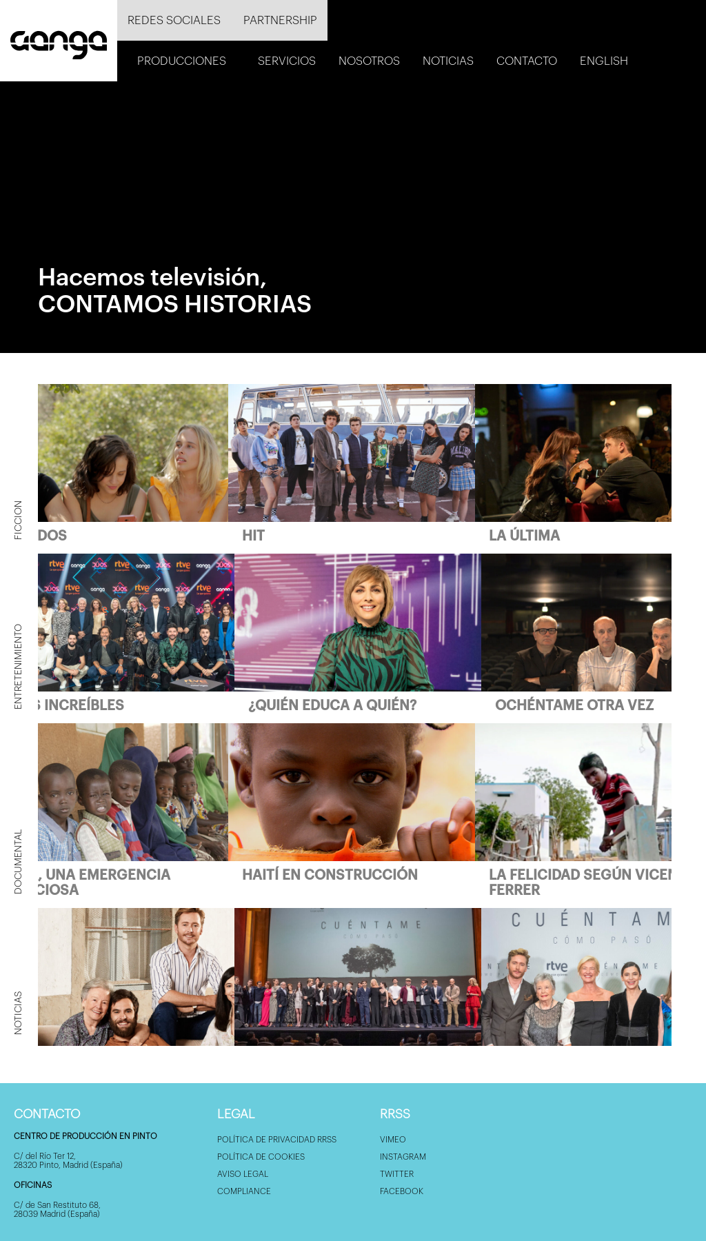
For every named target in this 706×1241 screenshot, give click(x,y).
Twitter (397, 1174)
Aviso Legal (242, 1174)
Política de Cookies (261, 1157)
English (604, 61)
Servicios (287, 61)
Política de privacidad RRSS (276, 1140)
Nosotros (369, 61)
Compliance (244, 1191)
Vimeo (393, 1140)
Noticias (448, 61)
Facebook (401, 1191)
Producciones (181, 61)
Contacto (526, 61)
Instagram (403, 1157)
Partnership (280, 20)
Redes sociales (174, 20)
